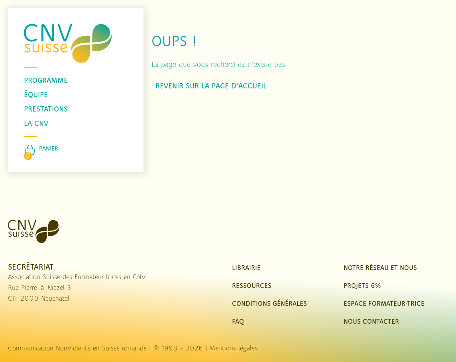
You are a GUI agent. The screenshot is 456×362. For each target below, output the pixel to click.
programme (46, 81)
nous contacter (371, 322)
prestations (46, 109)
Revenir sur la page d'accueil (211, 86)
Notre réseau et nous (380, 268)
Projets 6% (362, 286)
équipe (36, 95)
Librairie (246, 268)
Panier (48, 149)
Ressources (251, 286)
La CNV (36, 124)
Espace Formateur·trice (384, 304)
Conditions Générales (269, 304)
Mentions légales (233, 348)
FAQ (238, 322)
